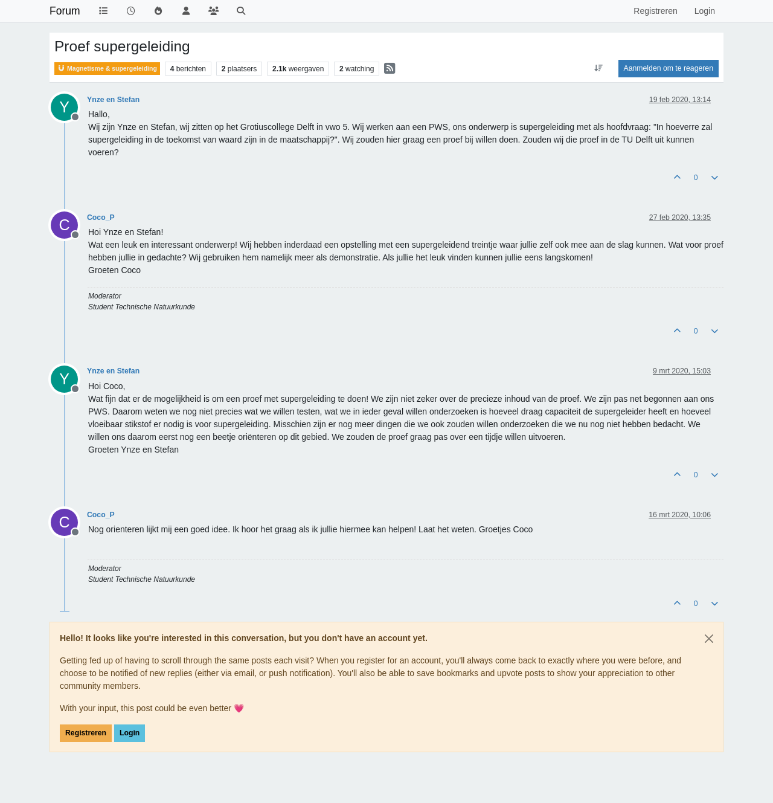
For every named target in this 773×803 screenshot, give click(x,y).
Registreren (85, 733)
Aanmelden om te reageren (668, 68)
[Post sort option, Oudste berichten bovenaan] (598, 68)
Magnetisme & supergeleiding (107, 69)
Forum (65, 11)
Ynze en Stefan (113, 99)
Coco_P (101, 217)
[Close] (709, 638)
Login (130, 733)
